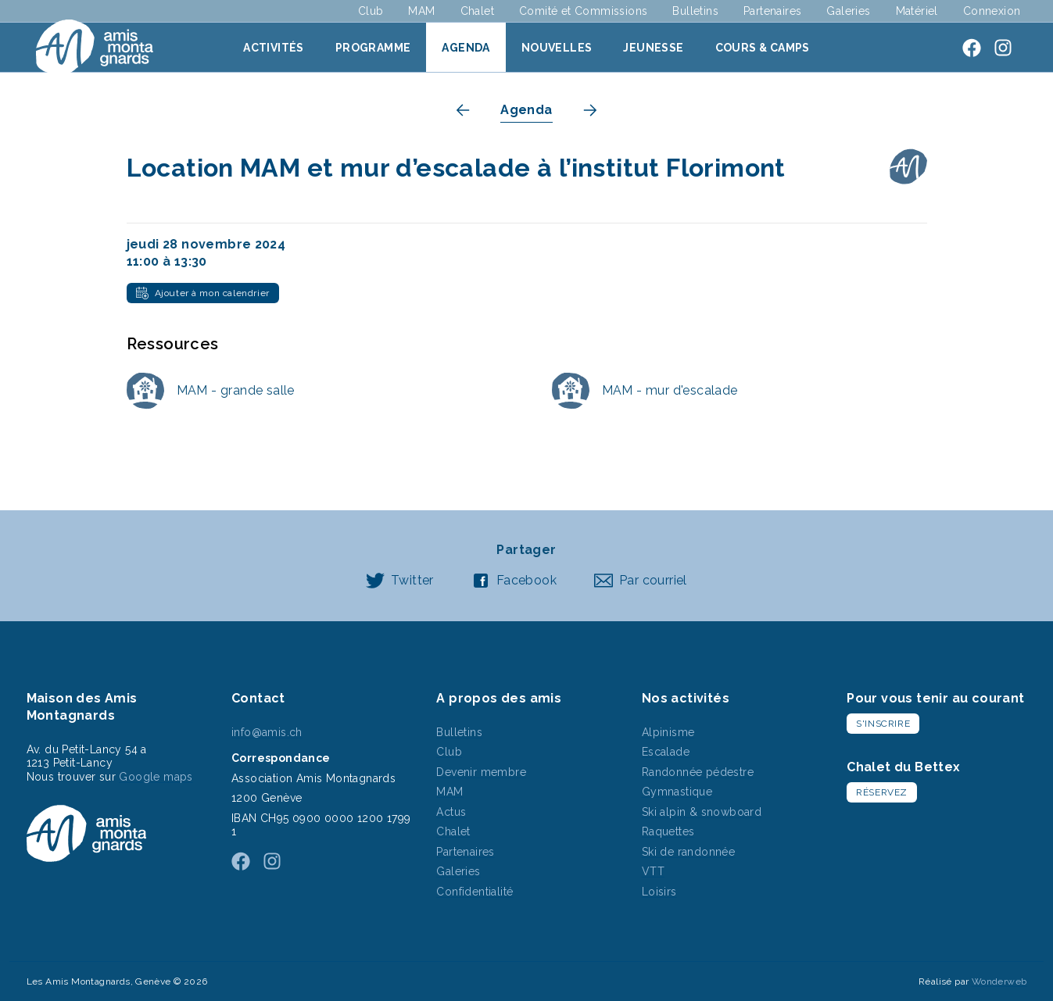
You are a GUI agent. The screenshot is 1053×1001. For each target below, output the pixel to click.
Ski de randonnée (688, 851)
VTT (653, 871)
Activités (273, 47)
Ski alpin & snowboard (701, 812)
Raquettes (668, 831)
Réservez (882, 792)
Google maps (155, 776)
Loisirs (659, 891)
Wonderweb (999, 981)
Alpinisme (668, 732)
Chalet (477, 11)
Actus (451, 812)
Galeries (848, 11)
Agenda (465, 47)
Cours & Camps (762, 47)
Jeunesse (653, 47)
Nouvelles (557, 47)
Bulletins (695, 11)
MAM (421, 11)
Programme (373, 47)
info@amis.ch (267, 732)
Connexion (992, 11)
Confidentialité (474, 891)
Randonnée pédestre (698, 772)
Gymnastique (677, 791)
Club (371, 11)
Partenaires (772, 11)
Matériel (917, 11)
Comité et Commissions (583, 11)
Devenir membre (481, 772)
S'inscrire (883, 723)
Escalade (665, 751)
